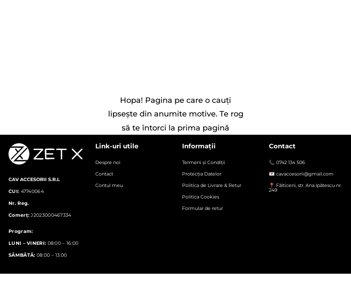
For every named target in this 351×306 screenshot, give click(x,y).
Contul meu (109, 185)
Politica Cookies (200, 197)
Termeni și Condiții (203, 162)
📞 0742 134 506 (287, 162)
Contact (104, 174)
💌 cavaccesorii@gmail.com (301, 174)
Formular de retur (202, 208)
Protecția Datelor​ (201, 174)
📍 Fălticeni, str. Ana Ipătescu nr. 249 (305, 187)
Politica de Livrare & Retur (211, 185)
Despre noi (107, 162)
